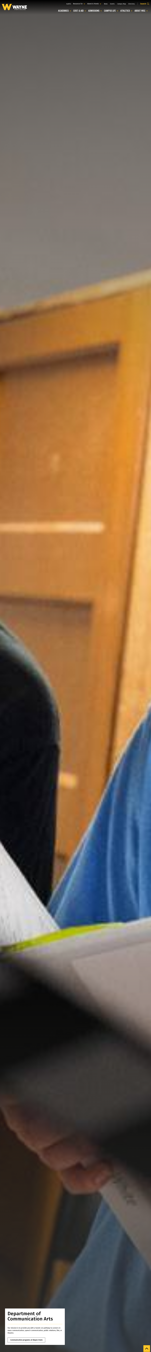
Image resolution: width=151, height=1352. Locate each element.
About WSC (142, 10)
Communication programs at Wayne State (26, 1340)
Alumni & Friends (93, 4)
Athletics (126, 10)
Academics (65, 10)
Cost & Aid (80, 10)
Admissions (95, 10)
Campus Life (111, 10)
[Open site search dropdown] (144, 4)
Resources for (79, 4)
